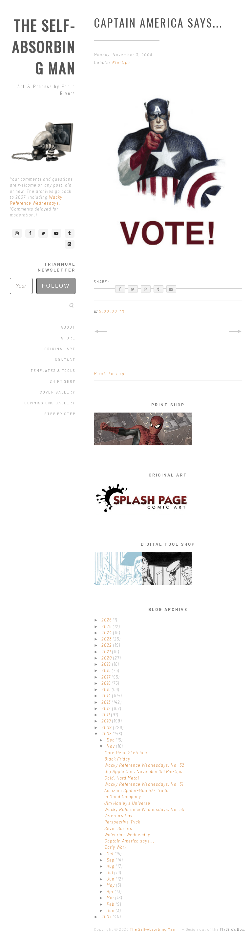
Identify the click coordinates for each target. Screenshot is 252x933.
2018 (106, 670)
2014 (106, 695)
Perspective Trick (122, 821)
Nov (111, 746)
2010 (106, 720)
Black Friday (117, 758)
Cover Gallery (57, 392)
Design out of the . (215, 929)
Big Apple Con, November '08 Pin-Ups (143, 771)
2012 (106, 708)
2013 (106, 702)
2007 (107, 916)
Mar (111, 897)
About (68, 327)
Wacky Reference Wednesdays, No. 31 (143, 784)
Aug (111, 866)
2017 (106, 676)
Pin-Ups (121, 62)
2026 (107, 619)
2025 (107, 626)
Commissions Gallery (49, 403)
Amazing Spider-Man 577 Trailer (137, 790)
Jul (111, 872)
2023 (107, 638)
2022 (107, 645)
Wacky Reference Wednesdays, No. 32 (144, 765)
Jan (111, 910)
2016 (106, 683)
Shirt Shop (62, 381)
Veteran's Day (118, 815)
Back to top (109, 373)
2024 (107, 632)
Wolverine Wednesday (127, 834)
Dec (111, 739)
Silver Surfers (118, 828)
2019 (106, 664)
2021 (106, 651)
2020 (107, 657)
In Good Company (122, 796)
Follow (56, 286)
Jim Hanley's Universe (127, 803)
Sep (111, 859)
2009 (107, 727)
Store (68, 338)
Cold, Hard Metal (121, 778)
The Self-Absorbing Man (43, 47)
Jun (111, 879)
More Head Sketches (125, 752)
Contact (65, 359)
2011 (106, 714)
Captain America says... (129, 840)
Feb (111, 904)
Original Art (59, 349)
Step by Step (60, 414)
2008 (107, 733)
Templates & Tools (53, 370)
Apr (111, 891)
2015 (106, 689)
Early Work (115, 847)
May (111, 885)
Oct (111, 853)
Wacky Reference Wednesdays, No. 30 (144, 809)
